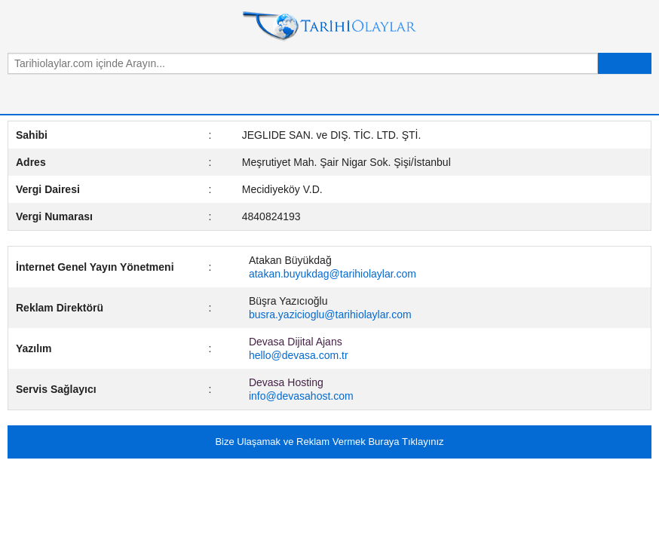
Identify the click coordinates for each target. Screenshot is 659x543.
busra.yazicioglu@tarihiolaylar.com (330, 314)
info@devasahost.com (301, 396)
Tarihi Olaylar (329, 26)
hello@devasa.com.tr (298, 355)
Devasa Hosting (286, 382)
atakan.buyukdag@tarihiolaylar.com (332, 274)
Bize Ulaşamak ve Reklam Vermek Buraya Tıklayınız (329, 441)
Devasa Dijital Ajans (295, 342)
